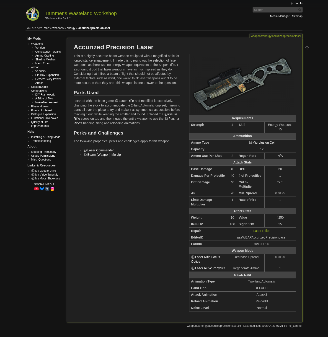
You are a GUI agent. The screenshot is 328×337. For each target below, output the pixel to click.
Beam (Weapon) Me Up (104, 154)
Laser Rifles (261, 231)
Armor (35, 67)
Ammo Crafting (44, 55)
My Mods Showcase (47, 178)
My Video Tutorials (46, 174)
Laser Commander (100, 150)
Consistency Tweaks (48, 51)
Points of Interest (41, 110)
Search (300, 9)
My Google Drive (45, 170)
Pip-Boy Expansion (47, 75)
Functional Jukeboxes (44, 118)
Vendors (40, 47)
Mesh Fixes (42, 63)
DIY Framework (45, 94)
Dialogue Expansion (43, 114)
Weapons (37, 43)
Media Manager (279, 16)
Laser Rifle (126, 101)
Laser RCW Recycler (210, 268)
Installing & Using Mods (45, 137)
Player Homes (40, 106)
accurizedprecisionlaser (94, 28)
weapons (58, 28)
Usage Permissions (43, 155)
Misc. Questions (41, 159)
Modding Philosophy (43, 151)
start (46, 28)
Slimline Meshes (45, 59)
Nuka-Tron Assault (46, 102)
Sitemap (297, 16)
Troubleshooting (41, 141)
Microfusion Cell (264, 142)
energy (71, 28)
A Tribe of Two (44, 98)
